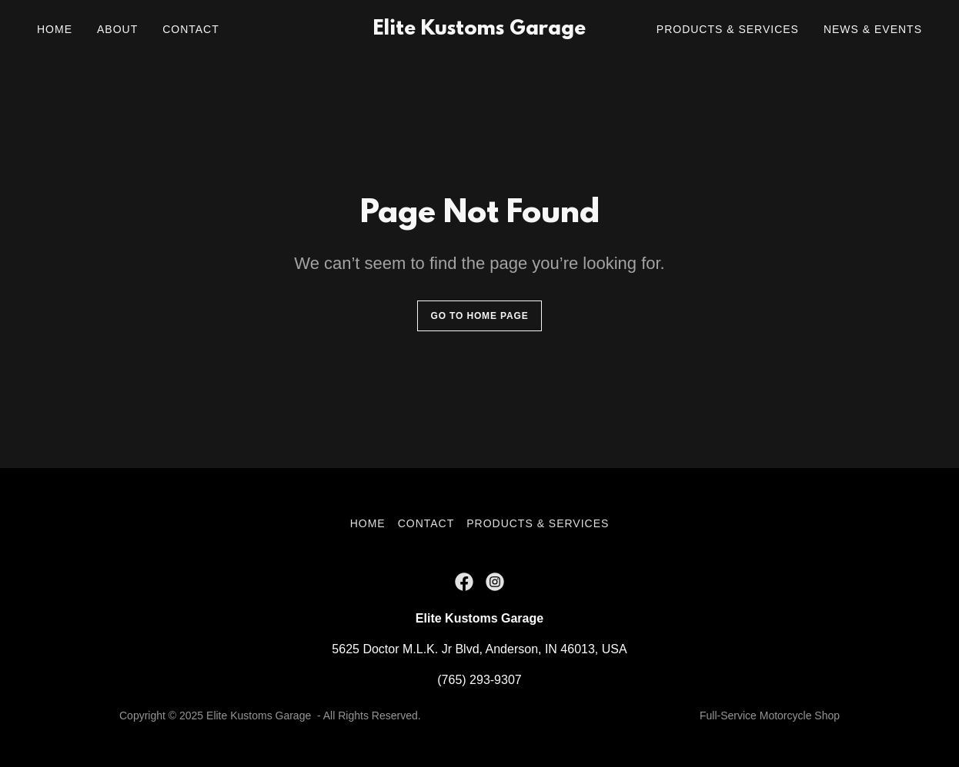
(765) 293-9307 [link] (479, 679)
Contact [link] (190, 29)
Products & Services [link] (728, 29)
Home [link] (54, 29)
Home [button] (368, 523)
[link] (479, 30)
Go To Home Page (479, 315)
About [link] (117, 29)
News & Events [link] (873, 29)
